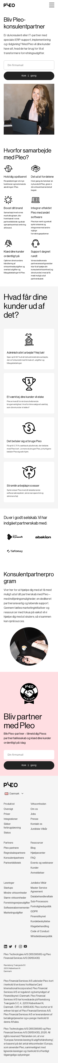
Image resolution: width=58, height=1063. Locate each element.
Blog (33, 848)
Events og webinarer (42, 862)
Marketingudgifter (13, 912)
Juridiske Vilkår (39, 829)
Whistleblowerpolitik (41, 936)
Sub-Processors (39, 901)
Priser (7, 814)
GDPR (34, 911)
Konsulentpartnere (14, 857)
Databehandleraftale (42, 896)
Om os (34, 809)
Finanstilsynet (38, 916)
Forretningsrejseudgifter (17, 902)
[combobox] (29, 793)
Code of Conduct (40, 931)
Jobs (33, 814)
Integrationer (11, 819)
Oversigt (8, 809)
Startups (8, 887)
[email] (29, 65)
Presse (34, 819)
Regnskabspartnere (14, 852)
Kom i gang (28, 76)
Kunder (35, 867)
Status (7, 832)
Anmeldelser (37, 872)
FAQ (33, 857)
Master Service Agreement (39, 889)
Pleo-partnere (11, 848)
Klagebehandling (40, 926)
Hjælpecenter (38, 852)
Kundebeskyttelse (40, 921)
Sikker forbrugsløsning (12, 826)
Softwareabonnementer (16, 907)
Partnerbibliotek (12, 862)
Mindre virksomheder (15, 892)
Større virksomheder (15, 897)
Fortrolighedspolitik (41, 906)
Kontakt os (36, 824)
